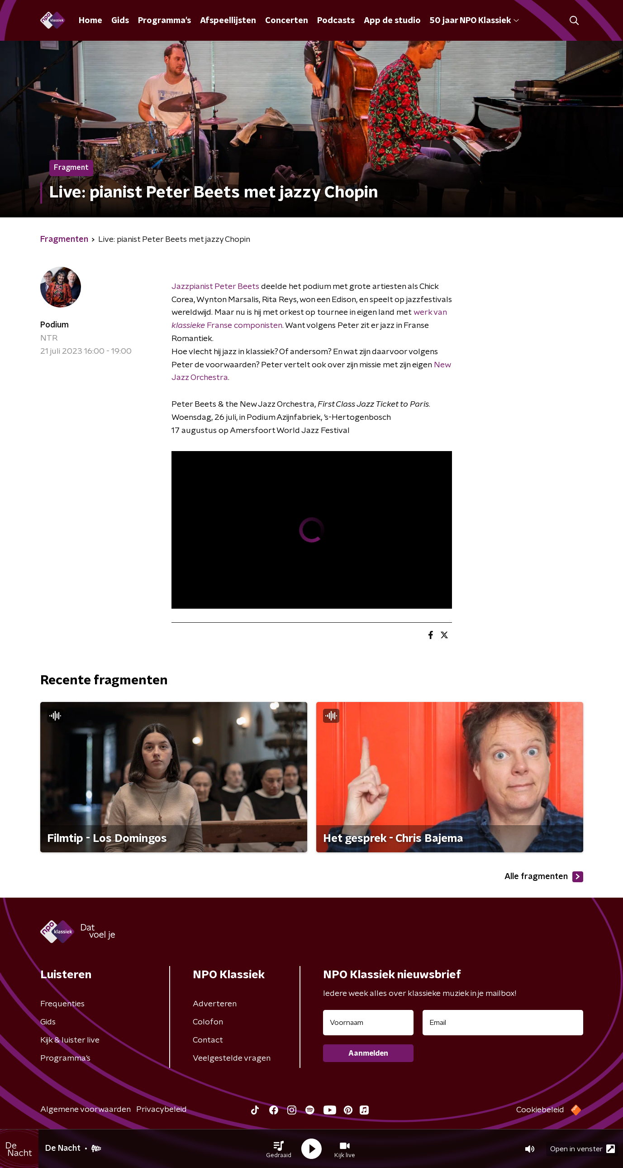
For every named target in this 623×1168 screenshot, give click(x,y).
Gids (120, 21)
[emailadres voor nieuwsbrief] (503, 1022)
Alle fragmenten (543, 876)
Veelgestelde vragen (232, 1058)
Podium (54, 325)
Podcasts (336, 21)
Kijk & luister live (70, 1040)
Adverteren (215, 1004)
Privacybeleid (161, 1110)
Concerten (286, 21)
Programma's (164, 21)
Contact (208, 1040)
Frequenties (62, 1004)
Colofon (208, 1022)
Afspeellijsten (228, 21)
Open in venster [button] (582, 1148)
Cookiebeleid (540, 1110)
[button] (278, 1148)
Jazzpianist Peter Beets (215, 287)
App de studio (392, 21)
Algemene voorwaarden (85, 1110)
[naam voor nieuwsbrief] (368, 1022)
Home (90, 21)
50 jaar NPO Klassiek (474, 21)
